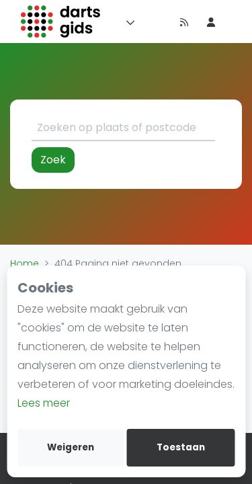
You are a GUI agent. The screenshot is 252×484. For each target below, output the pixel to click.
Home (24, 263)
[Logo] (61, 21)
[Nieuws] (184, 21)
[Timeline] (157, 21)
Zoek (53, 159)
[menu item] (211, 21)
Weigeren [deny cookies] (70, 447)
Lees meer (43, 403)
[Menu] (128, 21)
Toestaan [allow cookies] (181, 447)
